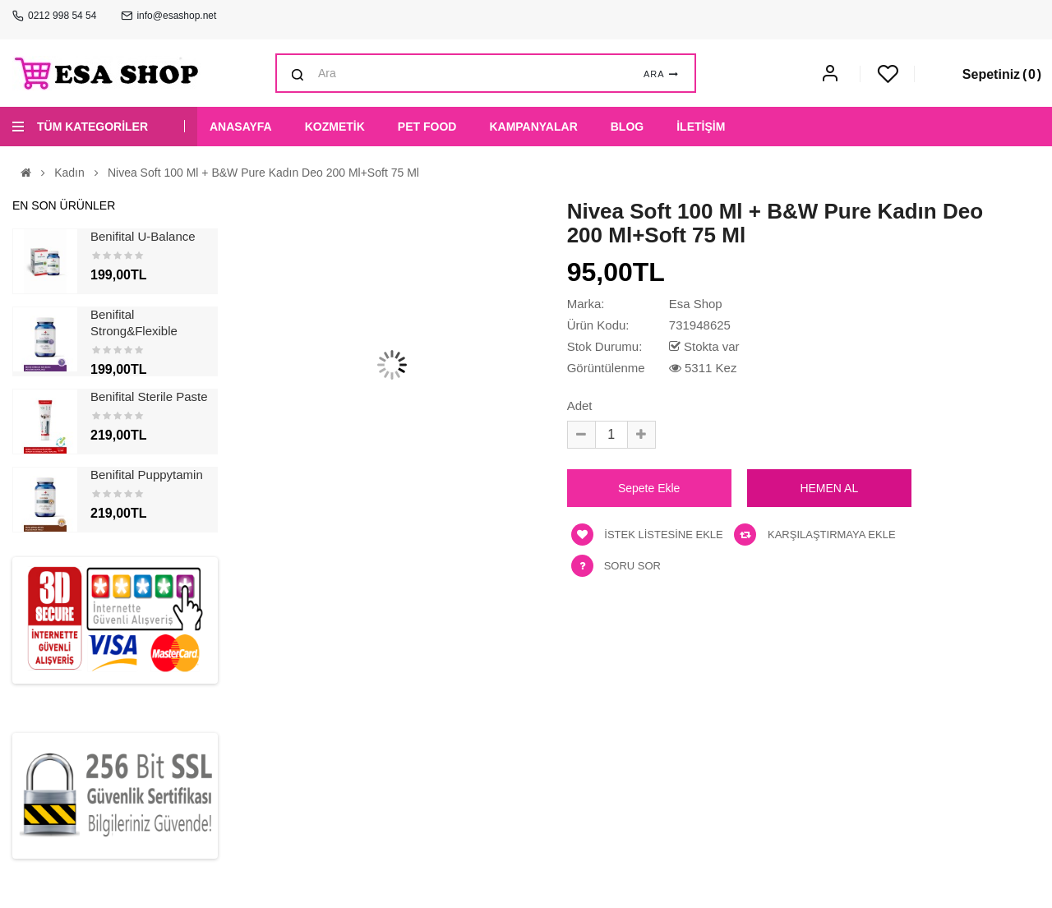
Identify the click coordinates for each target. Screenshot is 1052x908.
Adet (580, 406)
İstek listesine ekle (647, 534)
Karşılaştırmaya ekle (814, 534)
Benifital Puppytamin (146, 475)
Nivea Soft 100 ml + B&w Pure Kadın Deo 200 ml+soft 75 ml (263, 173)
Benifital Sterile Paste (149, 396)
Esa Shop (695, 304)
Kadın (69, 173)
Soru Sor (632, 566)
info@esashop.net (176, 15)
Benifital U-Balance (143, 236)
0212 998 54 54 (62, 15)
